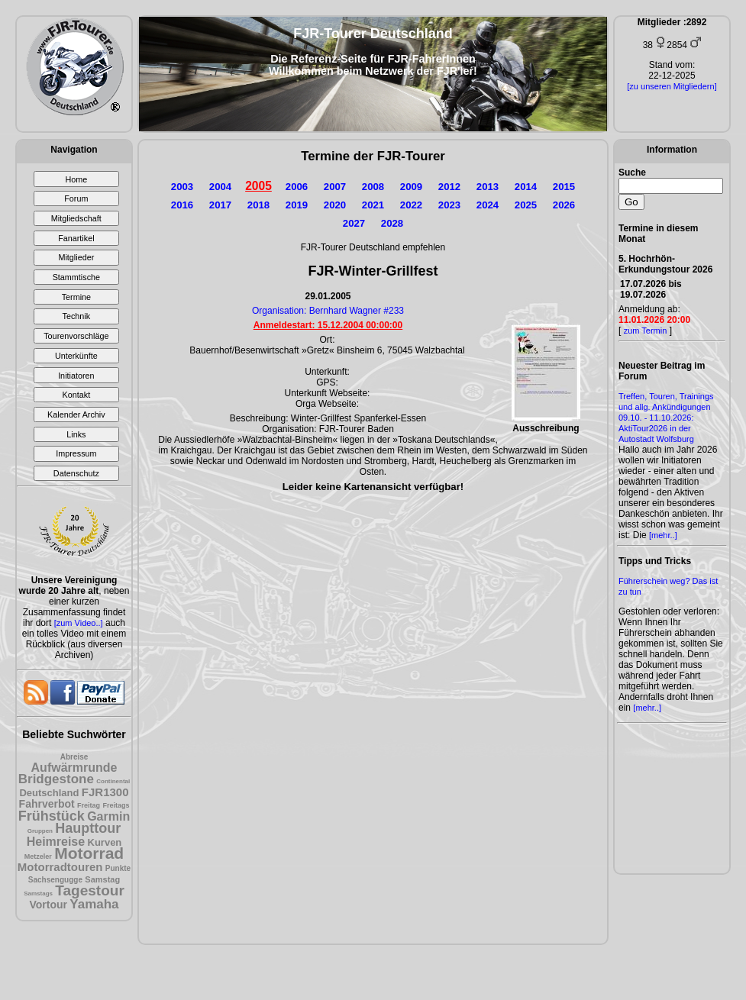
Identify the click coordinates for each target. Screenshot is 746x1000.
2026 (564, 205)
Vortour (48, 904)
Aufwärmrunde (74, 767)
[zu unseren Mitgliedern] (671, 86)
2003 (182, 186)
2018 (258, 205)
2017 (220, 205)
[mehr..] (663, 535)
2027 (354, 223)
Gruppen (40, 830)
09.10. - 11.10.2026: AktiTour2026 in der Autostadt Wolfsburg (656, 428)
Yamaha (93, 904)
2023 (449, 205)
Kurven (105, 842)
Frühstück (51, 816)
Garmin (108, 816)
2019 (297, 205)
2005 (258, 185)
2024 (487, 205)
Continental (113, 781)
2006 (297, 186)
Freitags (115, 805)
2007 (335, 186)
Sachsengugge (55, 880)
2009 (411, 186)
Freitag (88, 805)
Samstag (102, 879)
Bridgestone (56, 779)
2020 (335, 205)
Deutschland (49, 792)
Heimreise (56, 841)
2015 (564, 186)
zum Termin (645, 330)
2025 (526, 205)
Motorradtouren (60, 866)
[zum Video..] (78, 622)
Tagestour (89, 890)
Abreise (74, 757)
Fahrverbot (47, 804)
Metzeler (38, 856)
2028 (392, 223)
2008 (373, 186)
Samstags (38, 893)
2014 (526, 186)
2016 (182, 205)
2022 (411, 205)
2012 (449, 186)
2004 (220, 186)
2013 (487, 186)
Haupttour (88, 828)
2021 (373, 205)
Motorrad (89, 853)
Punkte (118, 868)
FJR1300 (105, 791)
